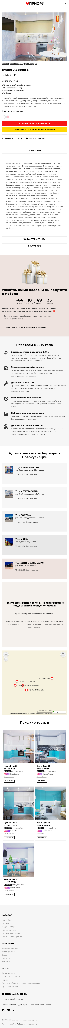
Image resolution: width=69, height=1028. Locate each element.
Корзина (5, 978)
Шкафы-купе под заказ (12, 935)
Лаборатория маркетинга (27, 1022)
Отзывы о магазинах (11, 974)
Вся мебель (7, 918)
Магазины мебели (10, 946)
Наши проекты (8, 950)
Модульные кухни (9, 925)
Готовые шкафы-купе (11, 931)
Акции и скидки (8, 971)
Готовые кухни (16, 62)
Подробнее (9, 775)
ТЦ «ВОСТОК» (23, 513)
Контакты (6, 960)
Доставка (34, 244)
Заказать (9, 779)
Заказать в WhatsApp (12, 136)
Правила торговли (10, 984)
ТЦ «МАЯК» (21, 537)
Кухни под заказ (9, 928)
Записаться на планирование (34, 121)
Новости (6, 956)
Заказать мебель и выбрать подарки (34, 127)
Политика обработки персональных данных (21, 981)
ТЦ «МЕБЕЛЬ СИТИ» (26, 489)
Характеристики (35, 237)
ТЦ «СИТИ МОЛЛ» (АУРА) (29, 561)
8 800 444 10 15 (14, 992)
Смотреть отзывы (11, 79)
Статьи (5, 953)
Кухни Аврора (30, 62)
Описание (34, 148)
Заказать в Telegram (36, 136)
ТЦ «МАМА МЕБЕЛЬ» (27, 465)
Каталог (5, 62)
